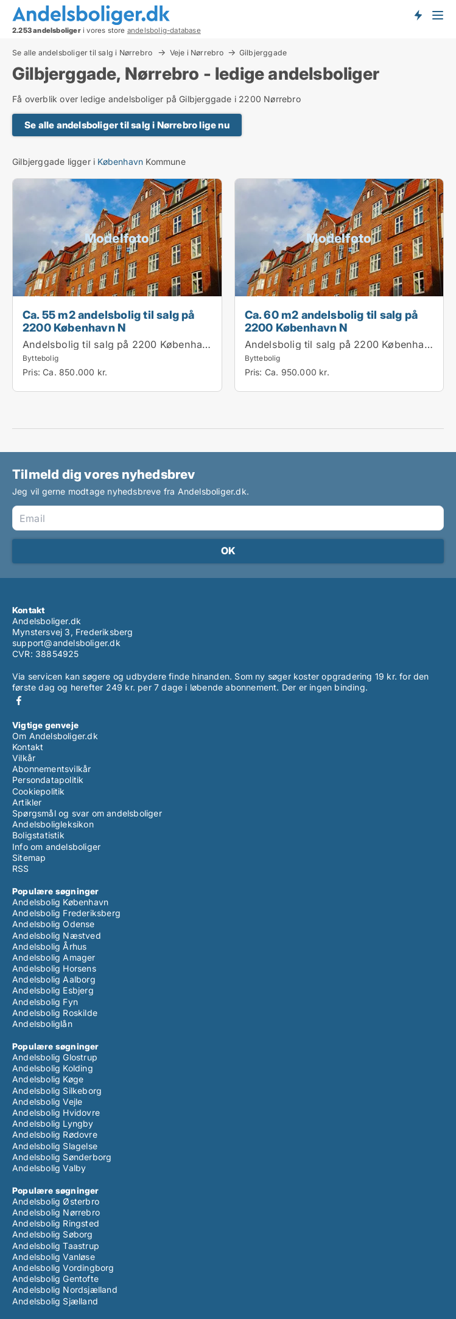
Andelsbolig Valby (49, 1168)
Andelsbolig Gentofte (55, 1278)
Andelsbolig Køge (47, 1079)
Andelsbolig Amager (54, 957)
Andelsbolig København (60, 902)
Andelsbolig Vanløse (53, 1256)
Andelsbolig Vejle (47, 1101)
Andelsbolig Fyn (45, 1002)
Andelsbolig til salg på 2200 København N (124, 344)
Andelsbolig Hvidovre (56, 1112)
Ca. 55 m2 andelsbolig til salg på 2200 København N (109, 321)
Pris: (33, 372)
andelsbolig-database (164, 30)
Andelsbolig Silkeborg (57, 1090)
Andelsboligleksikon (53, 824)
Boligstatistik (38, 835)
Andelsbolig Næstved (56, 935)
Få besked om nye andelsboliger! (417, 14)
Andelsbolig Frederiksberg (66, 913)
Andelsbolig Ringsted (55, 1223)
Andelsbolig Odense (53, 924)
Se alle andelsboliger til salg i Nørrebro (83, 52)
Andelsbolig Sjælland (55, 1301)
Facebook (19, 700)
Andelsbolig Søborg (52, 1234)
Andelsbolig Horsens (54, 968)
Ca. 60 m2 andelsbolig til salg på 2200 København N (331, 321)
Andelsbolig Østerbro (55, 1201)
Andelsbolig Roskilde (54, 1013)
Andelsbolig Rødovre (54, 1134)
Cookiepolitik (38, 791)
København (120, 161)
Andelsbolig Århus (49, 946)
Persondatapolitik (47, 779)
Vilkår (23, 758)
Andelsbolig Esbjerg (53, 990)
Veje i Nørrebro (197, 52)
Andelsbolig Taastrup (55, 1246)
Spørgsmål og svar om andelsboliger (87, 813)
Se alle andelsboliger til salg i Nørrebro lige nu (127, 125)
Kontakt (27, 747)
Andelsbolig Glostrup (54, 1057)
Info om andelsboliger (56, 846)
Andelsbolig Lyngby (53, 1123)
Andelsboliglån (42, 1023)
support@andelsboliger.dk (66, 643)
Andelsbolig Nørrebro (56, 1212)
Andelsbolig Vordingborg (63, 1267)
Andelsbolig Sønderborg (61, 1157)
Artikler (27, 802)
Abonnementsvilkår (51, 769)
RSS (20, 868)
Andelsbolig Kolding (52, 1068)
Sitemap (29, 857)
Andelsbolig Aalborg (54, 979)
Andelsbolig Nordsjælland (65, 1289)
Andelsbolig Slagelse (54, 1146)
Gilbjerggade (263, 53)
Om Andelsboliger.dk (55, 736)
